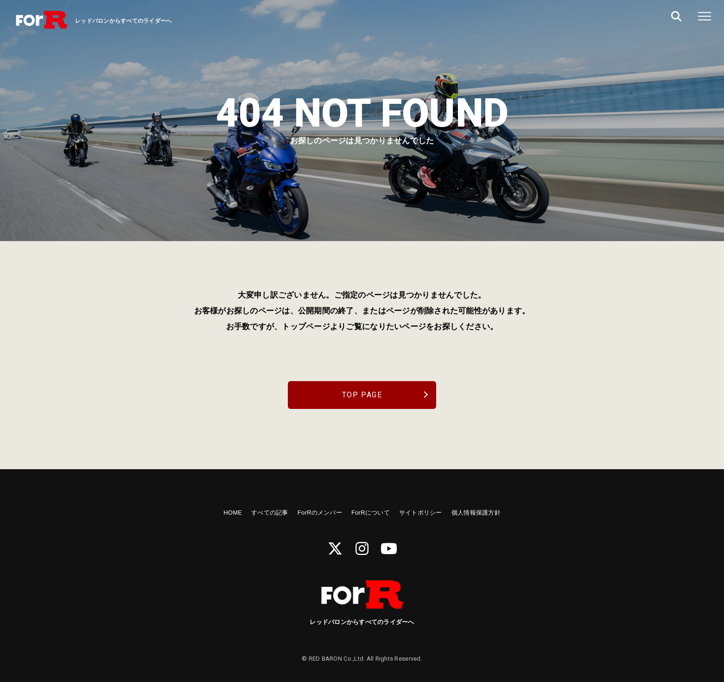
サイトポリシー (420, 512)
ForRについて (370, 512)
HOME (232, 512)
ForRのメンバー (320, 512)
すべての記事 (269, 512)
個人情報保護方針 (476, 512)
